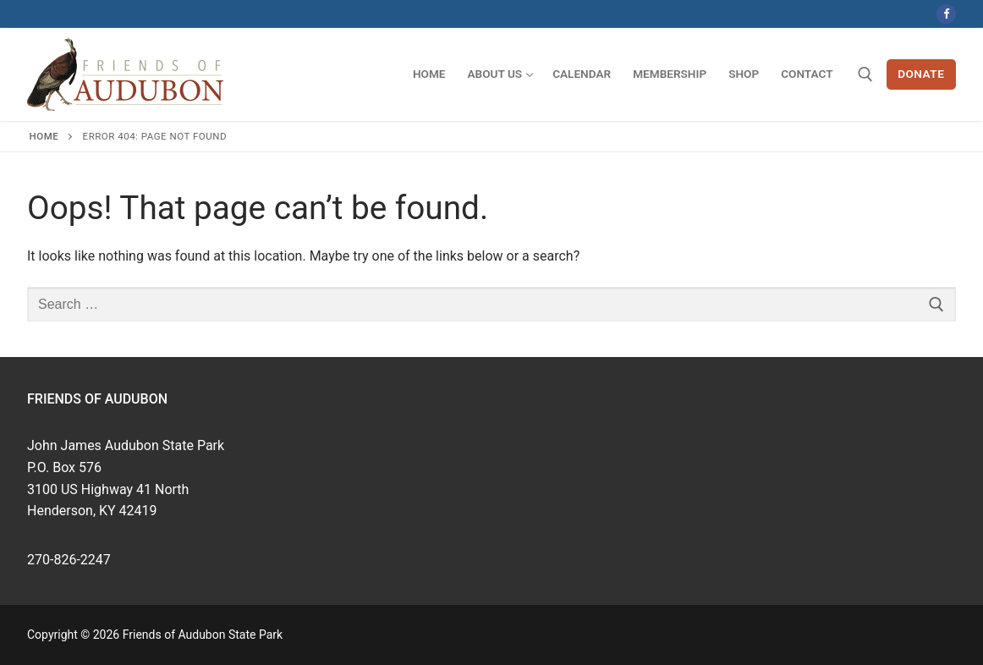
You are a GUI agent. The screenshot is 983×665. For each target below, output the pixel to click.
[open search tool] (865, 74)
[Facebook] (946, 14)
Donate (921, 73)
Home (44, 136)
